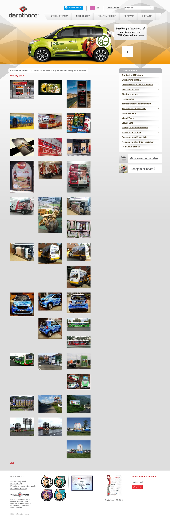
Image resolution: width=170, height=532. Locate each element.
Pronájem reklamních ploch (23, 486)
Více (124, 47)
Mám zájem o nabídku (144, 158)
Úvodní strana (36, 70)
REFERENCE (75, 8)
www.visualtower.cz (18, 507)
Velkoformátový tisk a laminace (73, 70)
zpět (12, 462)
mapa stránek (113, 7)
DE (98, 7)
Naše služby (51, 70)
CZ (92, 7)
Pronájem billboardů (142, 169)
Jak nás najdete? (18, 481)
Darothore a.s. (17, 476)
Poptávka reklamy (18, 488)
